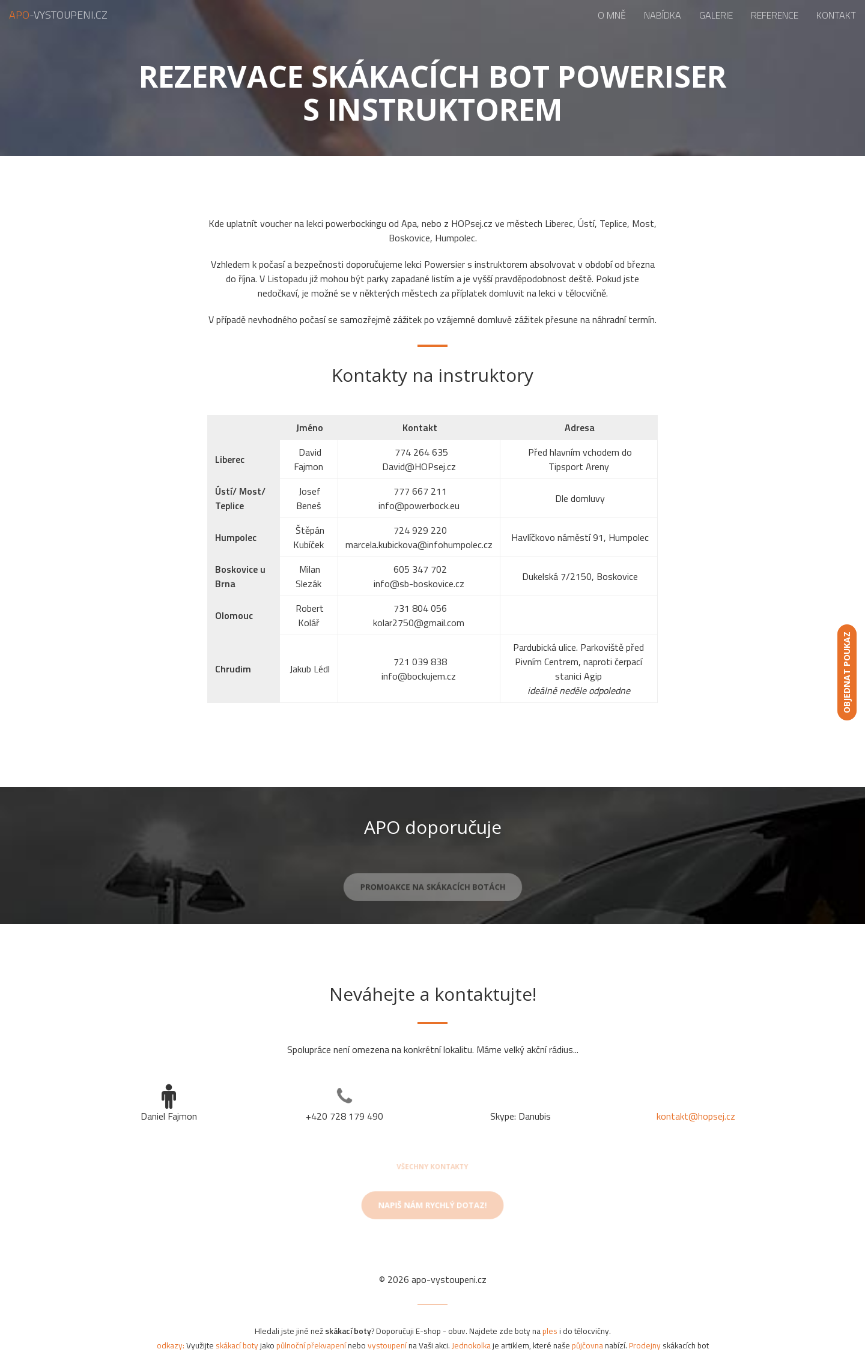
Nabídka (662, 15)
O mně (612, 15)
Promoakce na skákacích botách (432, 890)
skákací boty (237, 1345)
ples (549, 1331)
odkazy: (170, 1345)
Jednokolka (471, 1345)
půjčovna (587, 1345)
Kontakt (836, 15)
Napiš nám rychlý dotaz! (432, 1208)
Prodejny (645, 1345)
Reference (774, 15)
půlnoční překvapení (311, 1345)
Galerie (716, 15)
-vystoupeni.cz (58, 15)
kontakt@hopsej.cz (696, 1116)
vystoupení (387, 1345)
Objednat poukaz (846, 672)
